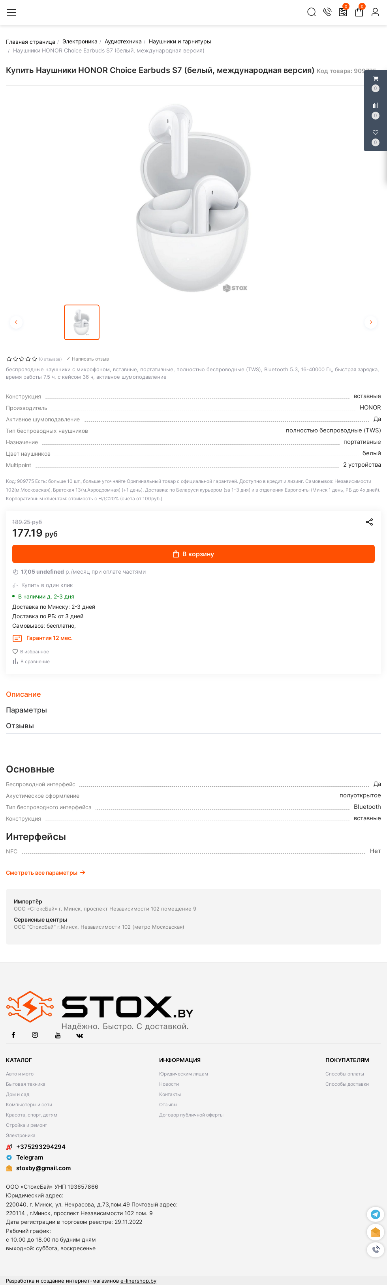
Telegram (24, 1157)
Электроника (21, 1135)
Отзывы (168, 1104)
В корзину (193, 554)
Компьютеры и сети (29, 1104)
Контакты (170, 1094)
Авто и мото (20, 1074)
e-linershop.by (138, 1281)
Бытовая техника (25, 1084)
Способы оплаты (344, 1074)
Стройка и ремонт (26, 1125)
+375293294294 (36, 1146)
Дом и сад (17, 1094)
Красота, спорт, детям (31, 1115)
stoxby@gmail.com (43, 1168)
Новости (169, 1084)
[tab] (193, 694)
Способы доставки (347, 1084)
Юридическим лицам (183, 1074)
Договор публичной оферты (191, 1115)
